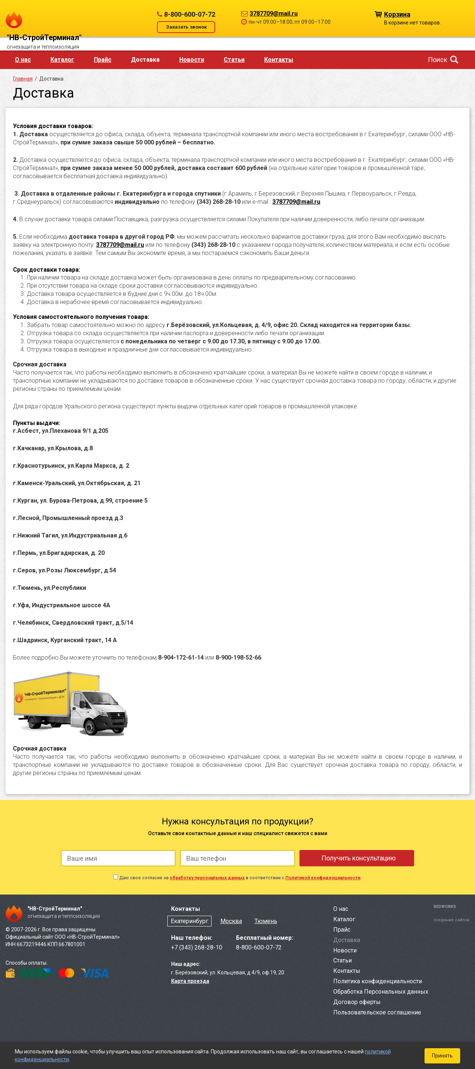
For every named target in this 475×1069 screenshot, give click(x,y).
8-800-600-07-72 (189, 14)
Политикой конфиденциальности (322, 877)
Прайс (102, 59)
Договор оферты (357, 1002)
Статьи (234, 59)
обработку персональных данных (207, 877)
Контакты (278, 59)
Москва (231, 921)
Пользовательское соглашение (377, 1012)
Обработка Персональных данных (380, 991)
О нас (23, 59)
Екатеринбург (189, 921)
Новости (191, 59)
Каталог (62, 59)
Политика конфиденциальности (377, 981)
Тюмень (266, 921)
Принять (442, 1056)
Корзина (397, 13)
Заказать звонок (186, 27)
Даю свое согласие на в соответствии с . (240, 877)
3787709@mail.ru (274, 13)
